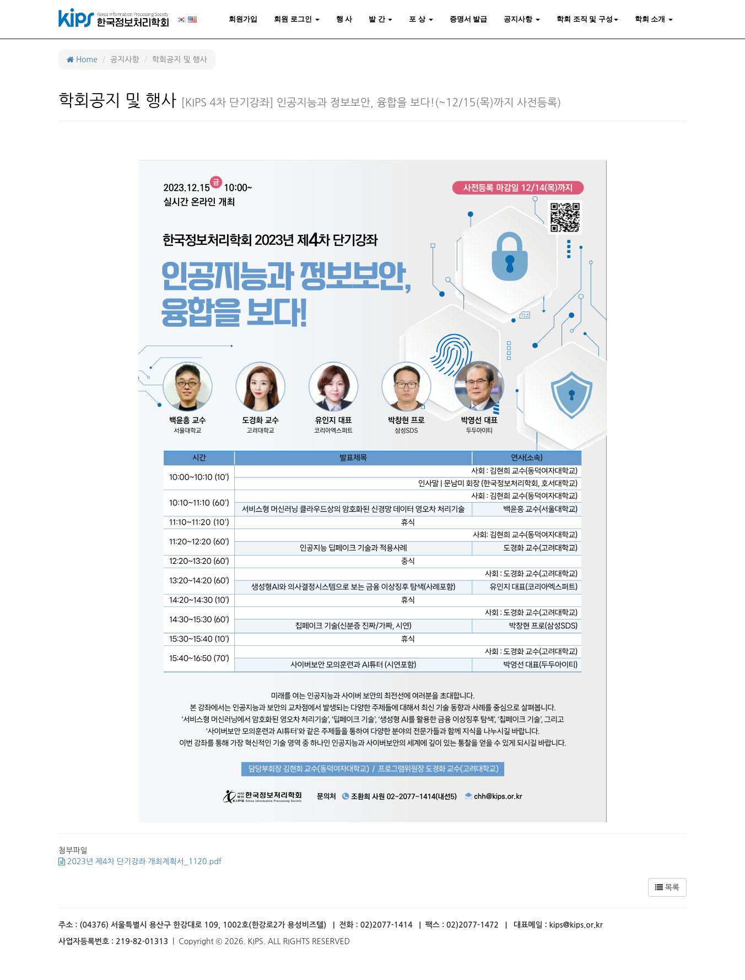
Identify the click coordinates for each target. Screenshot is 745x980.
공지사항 (522, 19)
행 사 (344, 19)
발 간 (380, 19)
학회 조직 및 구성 (587, 19)
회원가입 (243, 19)
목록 (667, 887)
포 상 (421, 19)
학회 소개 (654, 19)
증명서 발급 (469, 19)
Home (82, 59)
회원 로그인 (296, 19)
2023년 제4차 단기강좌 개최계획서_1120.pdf (140, 861)
